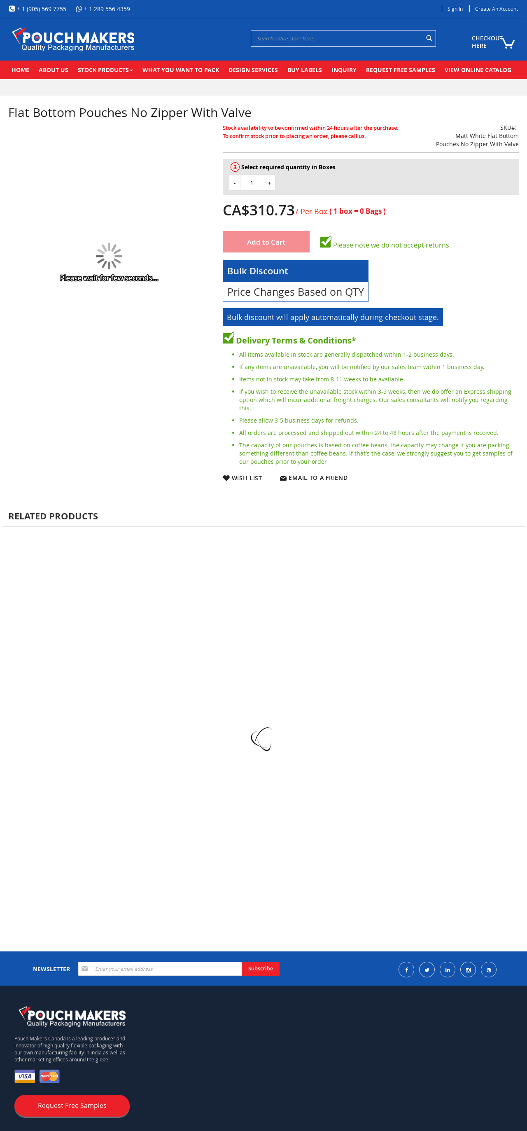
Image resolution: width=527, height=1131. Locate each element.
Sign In (455, 8)
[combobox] (343, 38)
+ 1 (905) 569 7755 (40, 9)
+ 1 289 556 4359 (106, 9)
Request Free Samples (72, 1105)
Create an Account (496, 8)
